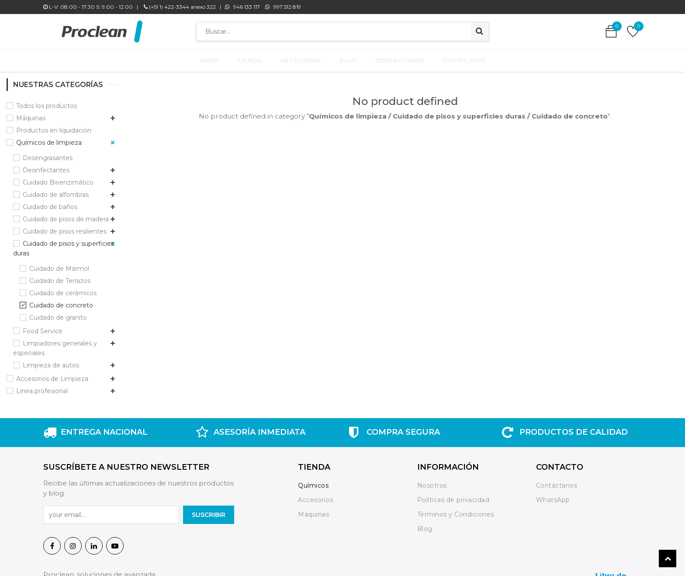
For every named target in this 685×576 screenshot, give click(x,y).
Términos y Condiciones (455, 510)
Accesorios (315, 496)
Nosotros (433, 482)
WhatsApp (553, 496)
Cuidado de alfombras (56, 191)
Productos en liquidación (53, 126)
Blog (424, 525)
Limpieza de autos (51, 361)
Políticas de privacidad (453, 496)
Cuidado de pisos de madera (66, 215)
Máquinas (30, 114)
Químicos (313, 482)
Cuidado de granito (58, 314)
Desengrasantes (48, 154)
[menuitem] (215, 58)
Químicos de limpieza (49, 139)
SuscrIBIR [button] (208, 511)
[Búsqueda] (479, 31)
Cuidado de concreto (61, 301)
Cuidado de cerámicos (63, 289)
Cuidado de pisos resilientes (65, 227)
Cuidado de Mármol (59, 265)
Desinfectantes (46, 166)
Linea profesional (42, 387)
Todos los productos (46, 102)
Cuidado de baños (50, 203)
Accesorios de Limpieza (52, 375)
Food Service (42, 327)
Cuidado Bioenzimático (58, 178)
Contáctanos (557, 482)
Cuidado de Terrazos (59, 277)
